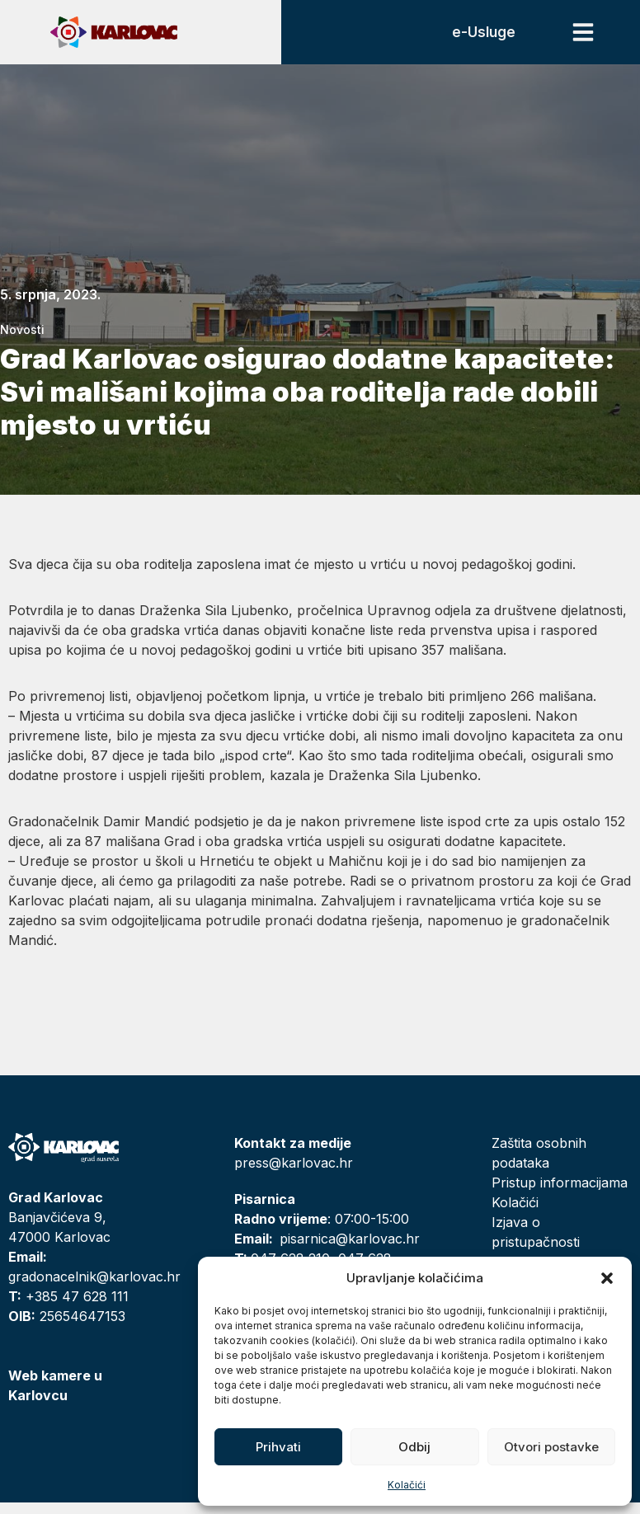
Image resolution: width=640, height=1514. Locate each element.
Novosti (22, 341)
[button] (607, 1278)
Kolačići (407, 1485)
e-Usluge (474, 38)
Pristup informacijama (560, 1194)
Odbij (414, 1447)
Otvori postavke (551, 1447)
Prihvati (278, 1447)
